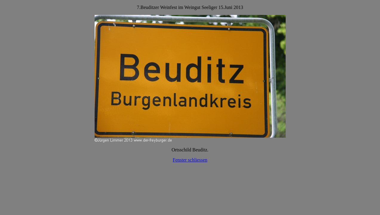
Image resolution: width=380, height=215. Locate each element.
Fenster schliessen (190, 159)
